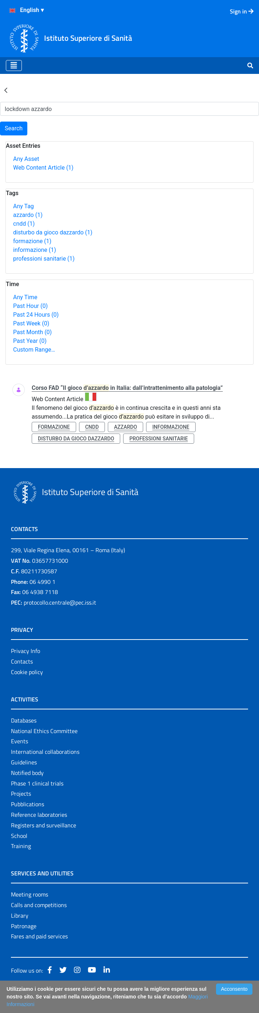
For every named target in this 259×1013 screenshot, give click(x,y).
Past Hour (30, 305)
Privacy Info (25, 650)
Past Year (30, 340)
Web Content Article (43, 167)
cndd (24, 223)
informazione (34, 249)
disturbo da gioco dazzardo (53, 232)
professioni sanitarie (44, 258)
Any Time (25, 297)
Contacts (22, 661)
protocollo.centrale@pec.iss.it (60, 602)
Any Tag (23, 206)
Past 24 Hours (36, 314)
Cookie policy (27, 672)
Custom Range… (34, 349)
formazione (32, 241)
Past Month (32, 332)
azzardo (28, 214)
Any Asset (26, 158)
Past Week (31, 323)
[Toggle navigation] (14, 65)
